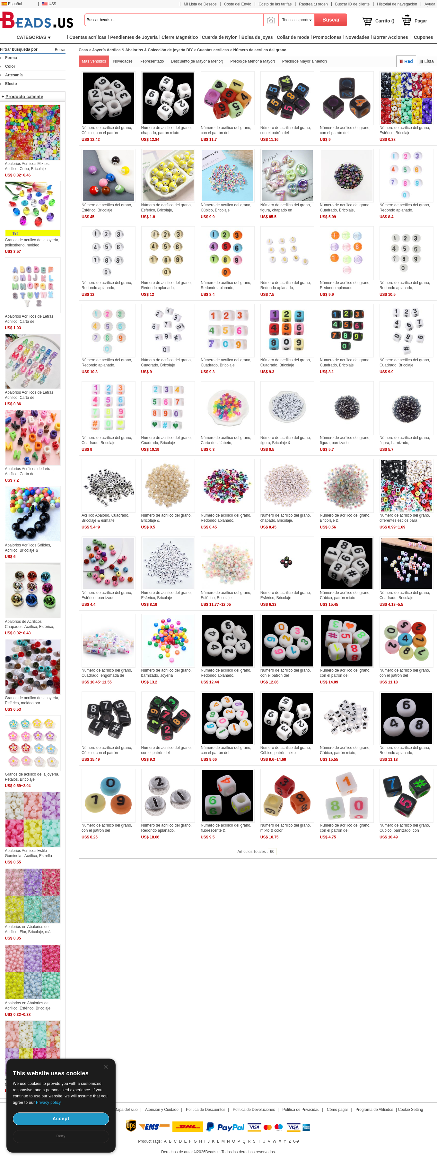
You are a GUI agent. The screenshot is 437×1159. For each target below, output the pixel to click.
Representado (152, 61)
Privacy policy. (49, 1102)
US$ (49, 4)
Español (11, 4)
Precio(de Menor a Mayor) (252, 61)
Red (406, 61)
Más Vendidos (94, 61)
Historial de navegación (397, 4)
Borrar (60, 49)
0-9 (296, 1141)
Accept (61, 1118)
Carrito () (384, 20)
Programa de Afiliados (374, 1109)
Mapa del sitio (126, 1109)
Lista (426, 61)
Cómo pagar (337, 1109)
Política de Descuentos (205, 1109)
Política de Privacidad (301, 1109)
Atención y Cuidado (162, 1109)
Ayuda (429, 4)
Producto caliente (24, 96)
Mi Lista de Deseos (200, 4)
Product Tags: (150, 1141)
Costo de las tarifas (275, 4)
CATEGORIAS (34, 37)
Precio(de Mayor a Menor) (304, 61)
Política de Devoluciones (254, 1109)
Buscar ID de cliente (352, 4)
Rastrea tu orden (313, 4)
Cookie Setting (410, 1109)
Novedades (123, 61)
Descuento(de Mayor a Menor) (197, 61)
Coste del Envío (237, 4)
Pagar (421, 20)
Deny (61, 1136)
